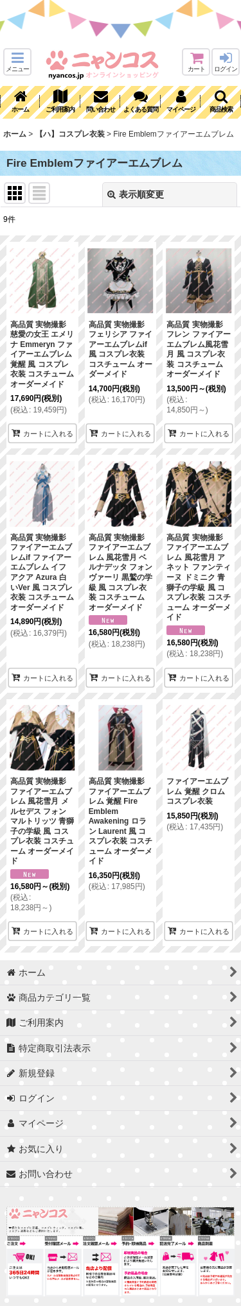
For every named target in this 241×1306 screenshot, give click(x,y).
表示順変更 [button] (135, 194)
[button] (17, 62)
